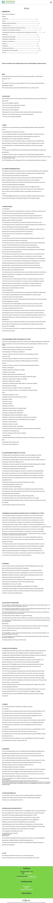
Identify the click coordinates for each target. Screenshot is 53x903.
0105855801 (27, 873)
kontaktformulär (32, 876)
